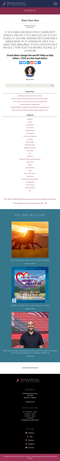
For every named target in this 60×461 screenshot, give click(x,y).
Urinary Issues (30, 185)
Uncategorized (30, 182)
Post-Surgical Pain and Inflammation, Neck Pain (28, 203)
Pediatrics (30, 156)
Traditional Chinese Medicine (30, 179)
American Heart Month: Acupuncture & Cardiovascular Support (30, 98)
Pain (30, 153)
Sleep (30, 170)
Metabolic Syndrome (30, 147)
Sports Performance (30, 173)
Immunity (30, 139)
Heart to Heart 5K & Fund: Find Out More (30, 305)
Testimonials (30, 176)
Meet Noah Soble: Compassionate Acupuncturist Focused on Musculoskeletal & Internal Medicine (30, 352)
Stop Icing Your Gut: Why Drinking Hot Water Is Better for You (30, 110)
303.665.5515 (30, 402)
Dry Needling (30, 133)
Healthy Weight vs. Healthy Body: (30, 104)
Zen (30, 190)
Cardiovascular (30, 125)
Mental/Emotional (30, 145)
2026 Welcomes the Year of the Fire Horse (30, 96)
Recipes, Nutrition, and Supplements (30, 159)
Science (30, 165)
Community (30, 27)
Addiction (30, 119)
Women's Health (30, 187)
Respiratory (30, 162)
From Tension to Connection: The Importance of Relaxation (30, 101)
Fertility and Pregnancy (30, 136)
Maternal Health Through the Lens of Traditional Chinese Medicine (30, 107)
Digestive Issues (30, 130)
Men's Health (30, 142)
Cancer (30, 122)
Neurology (30, 150)
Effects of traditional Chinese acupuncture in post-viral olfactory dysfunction (31, 199)
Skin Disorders (30, 167)
